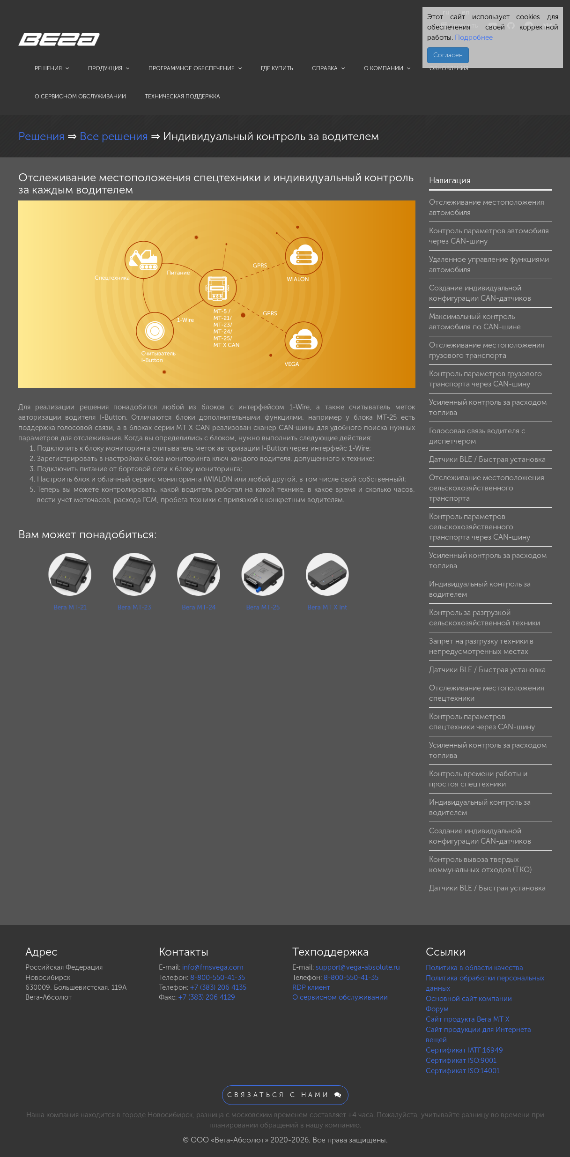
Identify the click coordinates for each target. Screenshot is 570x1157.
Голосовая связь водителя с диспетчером (477, 435)
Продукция (109, 68)
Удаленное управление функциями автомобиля (489, 264)
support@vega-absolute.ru (358, 967)
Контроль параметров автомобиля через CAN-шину (489, 235)
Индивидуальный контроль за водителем (480, 589)
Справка (328, 68)
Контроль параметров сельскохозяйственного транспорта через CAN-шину (479, 526)
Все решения (115, 136)
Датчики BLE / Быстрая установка (487, 459)
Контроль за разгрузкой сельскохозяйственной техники (484, 617)
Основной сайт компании (469, 998)
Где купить (277, 68)
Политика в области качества (474, 968)
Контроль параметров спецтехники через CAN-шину (482, 721)
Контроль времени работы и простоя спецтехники (478, 778)
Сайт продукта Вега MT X (468, 1019)
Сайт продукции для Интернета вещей (478, 1034)
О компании (387, 68)
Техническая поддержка (182, 96)
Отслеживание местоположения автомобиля (486, 207)
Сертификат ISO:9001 (461, 1060)
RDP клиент (311, 987)
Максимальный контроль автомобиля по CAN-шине (475, 321)
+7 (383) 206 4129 (206, 997)
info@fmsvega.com (213, 967)
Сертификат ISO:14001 (463, 1071)
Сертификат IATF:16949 (464, 1050)
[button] (407, 208)
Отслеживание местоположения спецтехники (486, 693)
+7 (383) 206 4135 (218, 987)
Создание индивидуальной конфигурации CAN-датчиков (480, 293)
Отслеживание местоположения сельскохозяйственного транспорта (486, 488)
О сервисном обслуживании (80, 96)
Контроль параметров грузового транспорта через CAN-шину (485, 378)
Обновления (448, 68)
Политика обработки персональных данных (485, 983)
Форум (437, 1009)
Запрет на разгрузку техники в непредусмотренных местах (481, 646)
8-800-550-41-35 (217, 977)
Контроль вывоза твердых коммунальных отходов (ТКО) (480, 864)
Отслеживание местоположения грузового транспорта (486, 350)
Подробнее (473, 37)
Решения (52, 68)
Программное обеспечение (195, 68)
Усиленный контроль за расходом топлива (488, 407)
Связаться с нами (285, 1095)
